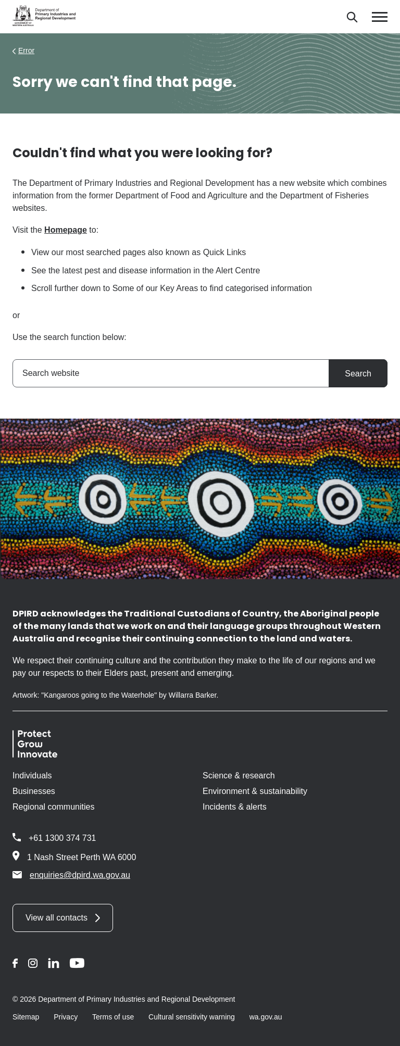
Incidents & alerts (235, 806)
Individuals (32, 775)
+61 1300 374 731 (62, 838)
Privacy (66, 1017)
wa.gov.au (265, 1017)
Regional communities (53, 806)
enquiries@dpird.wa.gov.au (71, 874)
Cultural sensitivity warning (191, 1017)
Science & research (239, 775)
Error (26, 50)
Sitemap (25, 1017)
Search (358, 373)
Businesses (33, 791)
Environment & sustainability (255, 791)
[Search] (351, 17)
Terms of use (113, 1017)
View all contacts (57, 917)
